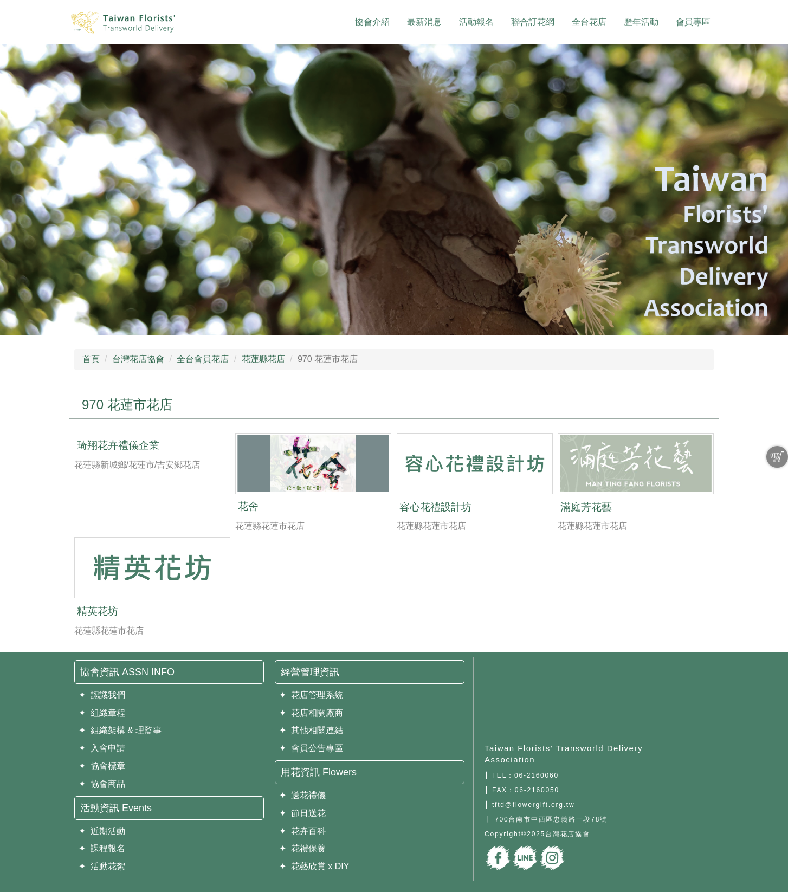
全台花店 (589, 22)
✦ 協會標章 (102, 766)
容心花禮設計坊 (435, 507)
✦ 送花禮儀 (302, 795)
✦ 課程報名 (102, 848)
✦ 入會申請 (102, 748)
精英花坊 (97, 611)
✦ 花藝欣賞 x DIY (314, 866)
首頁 (91, 359)
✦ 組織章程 (102, 713)
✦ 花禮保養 (302, 848)
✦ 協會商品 (102, 783)
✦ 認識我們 (102, 695)
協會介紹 (372, 22)
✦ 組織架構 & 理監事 (120, 730)
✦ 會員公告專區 (311, 748)
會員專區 (693, 22)
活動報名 (476, 22)
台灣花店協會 (138, 359)
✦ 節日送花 (302, 813)
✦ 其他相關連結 (311, 730)
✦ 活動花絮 (102, 866)
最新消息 (424, 22)
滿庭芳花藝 (586, 507)
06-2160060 (536, 775)
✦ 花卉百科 (302, 831)
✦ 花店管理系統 (311, 695)
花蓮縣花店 (263, 359)
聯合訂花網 (532, 22)
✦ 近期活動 (102, 831)
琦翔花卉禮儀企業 (118, 445)
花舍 (248, 506)
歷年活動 (641, 22)
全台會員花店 (203, 359)
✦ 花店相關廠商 (311, 713)
